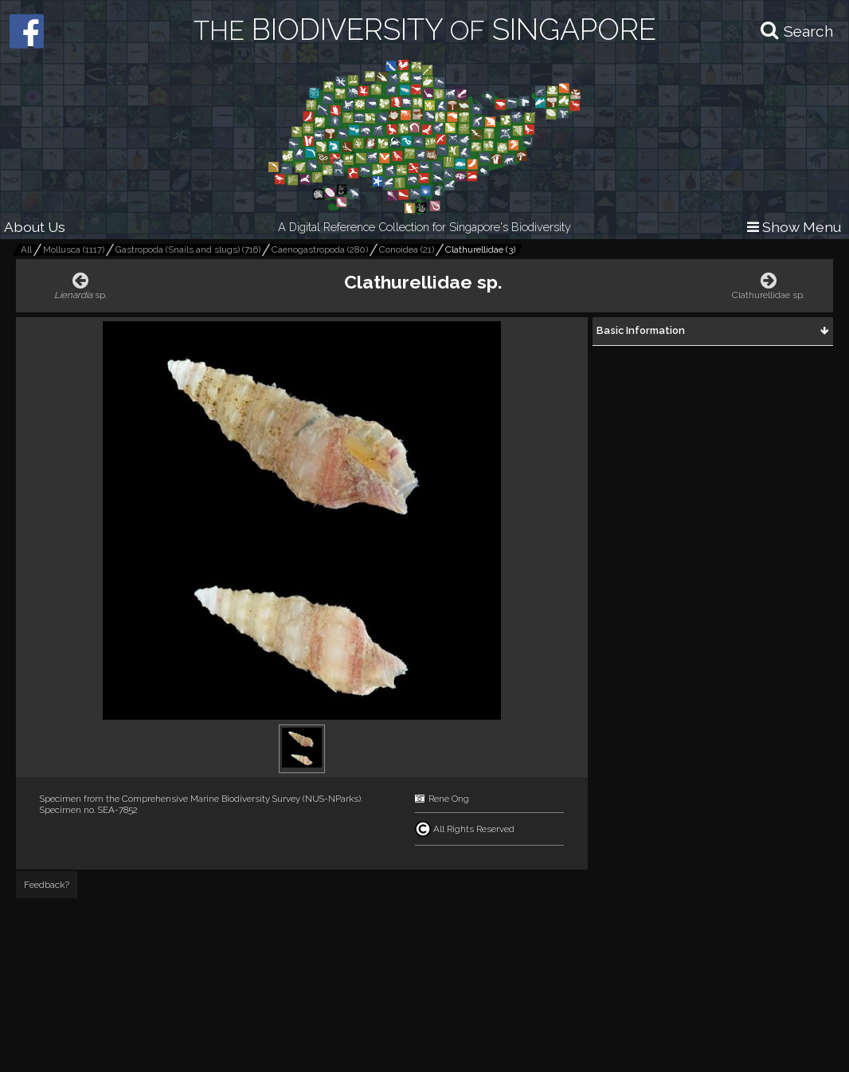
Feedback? (46, 884)
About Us (34, 226)
